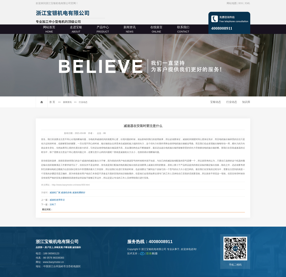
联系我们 (183, 29)
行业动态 (83, 102)
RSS (240, 3)
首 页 (52, 102)
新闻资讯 (130, 29)
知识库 (246, 101)
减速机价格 (66, 192)
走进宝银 (76, 29)
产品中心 (103, 29)
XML (247, 3)
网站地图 (232, 3)
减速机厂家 (55, 192)
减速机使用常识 (57, 200)
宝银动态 (215, 101)
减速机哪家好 (78, 192)
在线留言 (156, 29)
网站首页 (49, 29)
